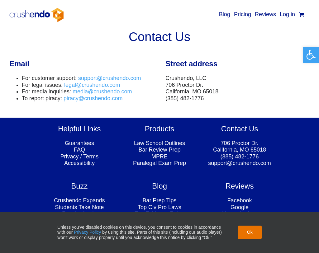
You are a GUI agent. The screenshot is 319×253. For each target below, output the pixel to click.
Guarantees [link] (79, 143)
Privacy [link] (69, 156)
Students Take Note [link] (79, 207)
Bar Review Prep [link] (159, 150)
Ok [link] (250, 232)
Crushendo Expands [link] (79, 200)
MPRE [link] (159, 156)
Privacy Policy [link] (87, 232)
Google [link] (240, 207)
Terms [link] (90, 156)
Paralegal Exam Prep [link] (159, 163)
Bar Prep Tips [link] (159, 200)
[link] (311, 55)
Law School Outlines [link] (159, 143)
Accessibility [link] (79, 163)
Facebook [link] (239, 200)
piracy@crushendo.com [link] (93, 98)
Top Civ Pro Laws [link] (159, 207)
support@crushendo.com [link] (239, 163)
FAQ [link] (79, 150)
